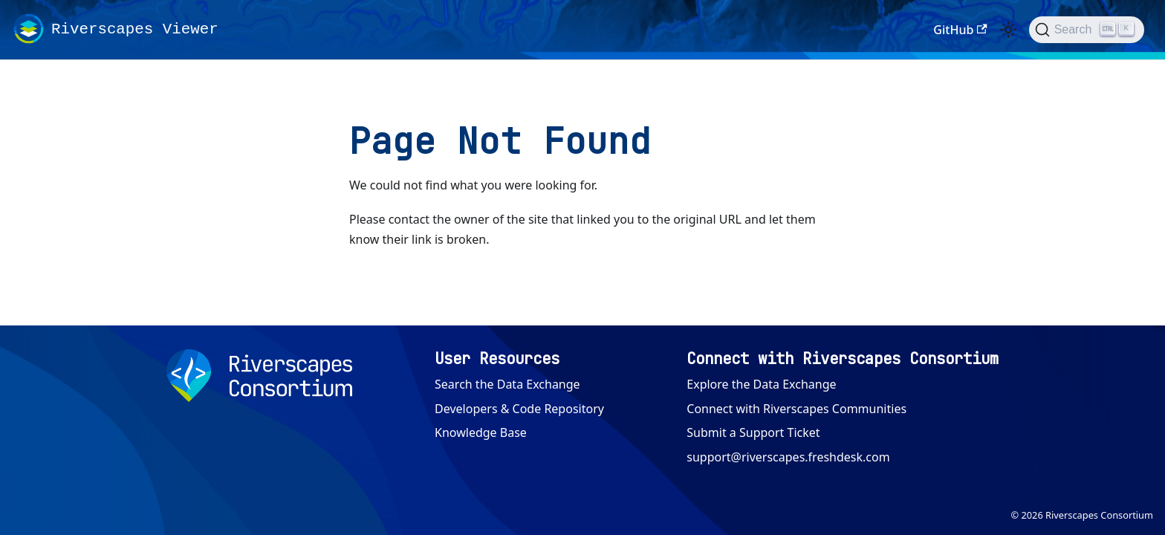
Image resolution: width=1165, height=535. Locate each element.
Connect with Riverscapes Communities (796, 409)
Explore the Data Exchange (761, 384)
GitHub (960, 30)
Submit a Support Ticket (753, 432)
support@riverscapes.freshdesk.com (788, 457)
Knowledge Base (481, 432)
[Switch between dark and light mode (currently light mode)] (1008, 30)
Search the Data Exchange (507, 384)
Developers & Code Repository (519, 409)
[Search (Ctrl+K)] (1086, 29)
